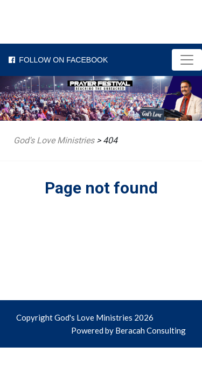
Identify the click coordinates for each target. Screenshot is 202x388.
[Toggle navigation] (187, 60)
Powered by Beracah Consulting (128, 330)
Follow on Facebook (54, 60)
